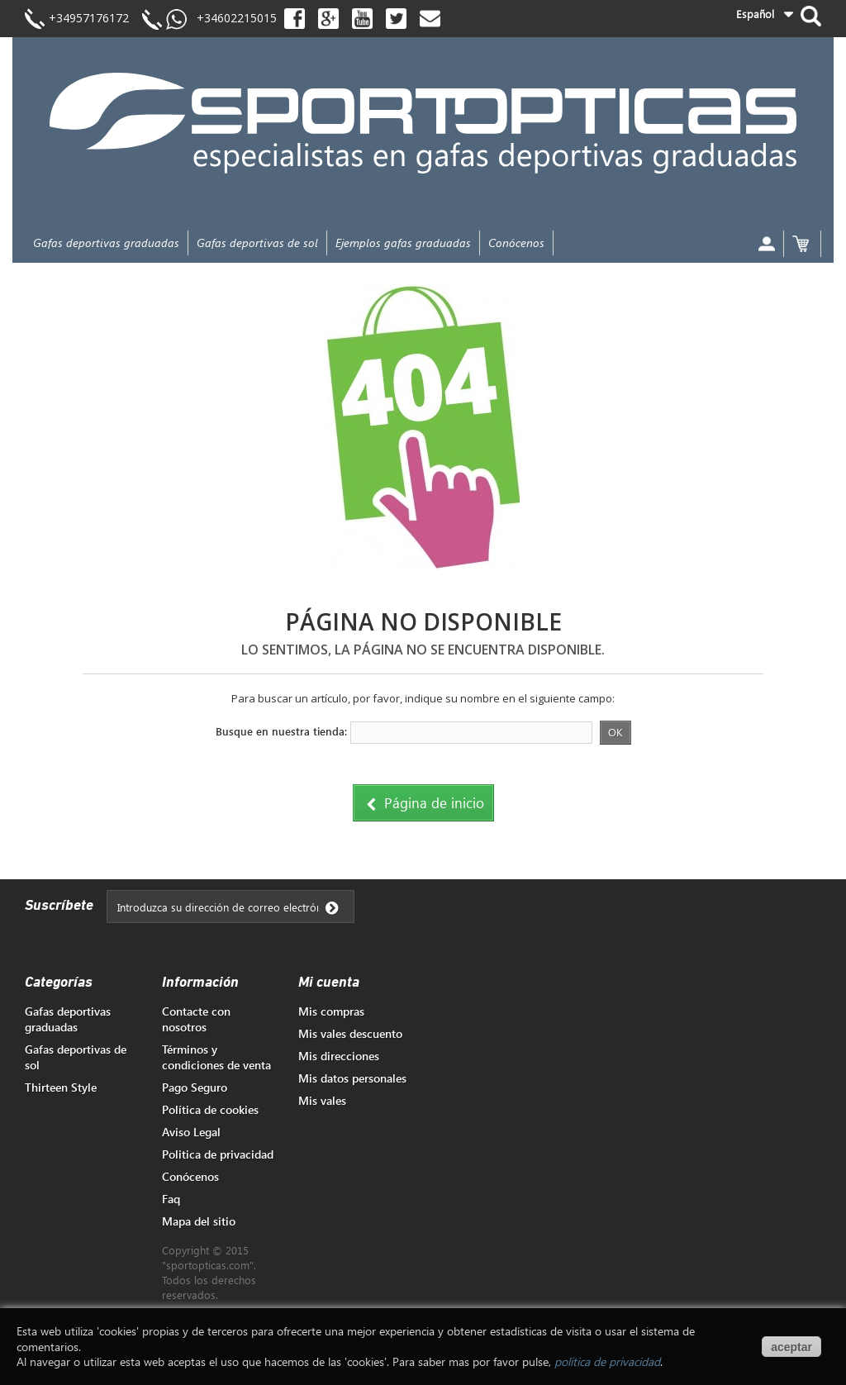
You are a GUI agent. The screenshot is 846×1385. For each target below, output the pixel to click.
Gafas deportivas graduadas (106, 242)
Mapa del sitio (198, 1221)
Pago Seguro (194, 1087)
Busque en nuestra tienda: (281, 731)
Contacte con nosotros (196, 1019)
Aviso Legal (191, 1132)
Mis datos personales (352, 1078)
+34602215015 (232, 18)
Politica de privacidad (217, 1154)
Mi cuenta (328, 983)
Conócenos (516, 242)
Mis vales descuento (350, 1033)
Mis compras (331, 1011)
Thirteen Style (61, 1087)
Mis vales (322, 1100)
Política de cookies (210, 1109)
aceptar (791, 1347)
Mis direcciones (338, 1056)
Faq (171, 1199)
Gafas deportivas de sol (257, 242)
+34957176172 (89, 18)
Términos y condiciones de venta (216, 1057)
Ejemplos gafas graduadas (403, 242)
